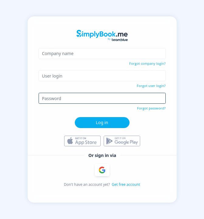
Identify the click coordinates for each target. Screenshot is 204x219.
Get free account (126, 184)
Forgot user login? (151, 85)
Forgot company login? (147, 63)
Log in (102, 122)
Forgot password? (151, 108)
